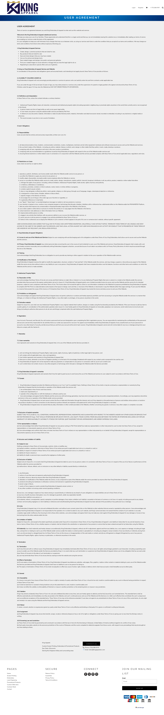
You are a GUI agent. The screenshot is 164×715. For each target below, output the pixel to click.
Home (9, 673)
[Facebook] (85, 674)
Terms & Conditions (51, 680)
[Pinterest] (93, 674)
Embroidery (10, 678)
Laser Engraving (12, 680)
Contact (9, 689)
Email (124, 678)
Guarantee (48, 676)
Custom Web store (12, 685)
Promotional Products (14, 682)
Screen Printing (11, 676)
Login (133, 7)
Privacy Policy (49, 678)
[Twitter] (89, 674)
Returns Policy (49, 673)
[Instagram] (96, 674)
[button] (147, 7)
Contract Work (11, 687)
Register (140, 7)
